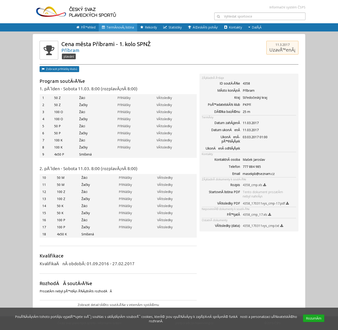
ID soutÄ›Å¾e (229, 83)
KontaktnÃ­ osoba (227, 159)
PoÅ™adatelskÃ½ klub (224, 104)
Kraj (237, 97)
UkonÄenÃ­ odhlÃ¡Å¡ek (223, 148)
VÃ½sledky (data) (227, 225)
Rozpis (235, 185)
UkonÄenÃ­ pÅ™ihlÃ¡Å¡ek (230, 139)
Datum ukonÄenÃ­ (225, 130)
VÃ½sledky (164, 98)
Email (236, 173)
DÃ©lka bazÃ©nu (227, 111)
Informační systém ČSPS (287, 7)
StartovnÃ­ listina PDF (224, 192)
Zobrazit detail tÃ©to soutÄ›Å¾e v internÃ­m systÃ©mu (118, 305)
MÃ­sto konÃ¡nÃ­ (228, 90)
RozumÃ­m (313, 318)
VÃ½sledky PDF (228, 203)
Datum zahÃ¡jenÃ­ (227, 123)
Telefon (234, 166)
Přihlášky (124, 98)
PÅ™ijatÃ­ (233, 214)
